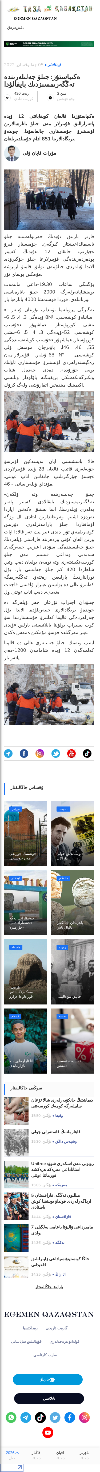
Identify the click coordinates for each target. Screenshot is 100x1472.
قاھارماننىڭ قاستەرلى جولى (56, 1132)
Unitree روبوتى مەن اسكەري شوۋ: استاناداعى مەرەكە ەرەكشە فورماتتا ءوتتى (62, 1170)
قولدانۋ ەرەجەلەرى (64, 1341)
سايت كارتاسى (45, 1355)
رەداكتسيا (30, 1328)
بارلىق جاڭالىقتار (49, 1287)
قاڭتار (36, 1455)
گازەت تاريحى (56, 1328)
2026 (12, 1455)
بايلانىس (49, 1398)
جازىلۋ (47, 1379)
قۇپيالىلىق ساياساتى (26, 1341)
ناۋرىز (84, 1455)
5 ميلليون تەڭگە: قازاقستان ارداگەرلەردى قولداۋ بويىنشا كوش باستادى (61, 1201)
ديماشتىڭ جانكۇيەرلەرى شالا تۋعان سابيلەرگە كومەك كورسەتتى (62, 1103)
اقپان (60, 1455)
